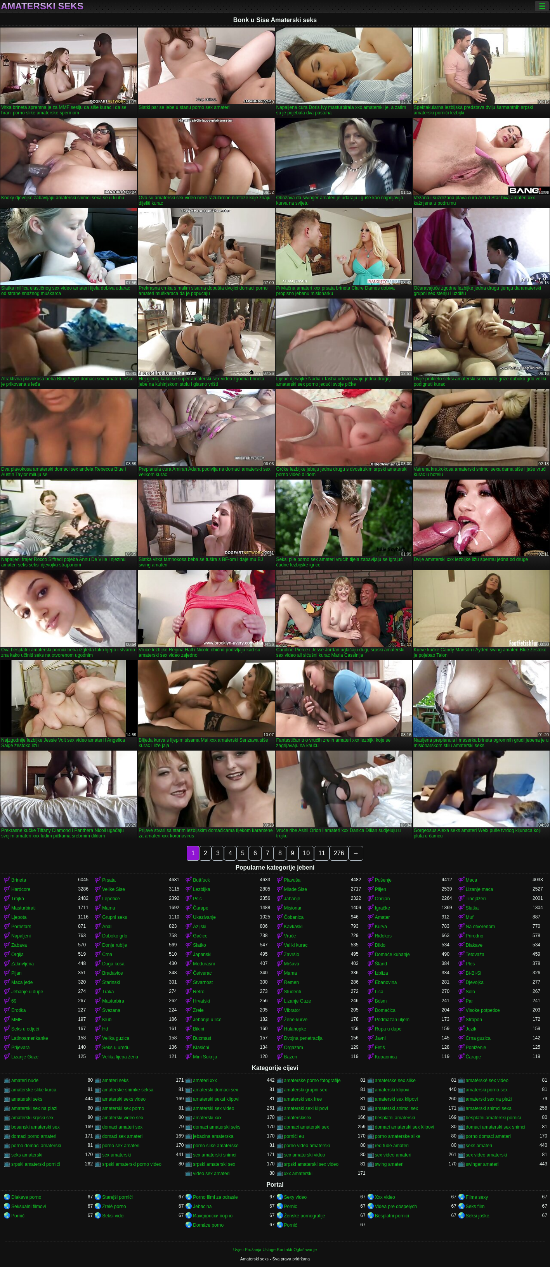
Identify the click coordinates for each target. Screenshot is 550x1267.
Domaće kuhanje (392, 954)
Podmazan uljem (392, 1019)
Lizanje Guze (297, 1001)
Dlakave (474, 945)
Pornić (290, 1225)
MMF (16, 1019)
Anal (106, 926)
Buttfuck (201, 880)
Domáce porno (208, 1225)
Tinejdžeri (476, 898)
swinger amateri (482, 1164)
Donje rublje (114, 945)
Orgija (17, 954)
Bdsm (381, 1001)
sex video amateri (393, 1155)
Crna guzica (478, 1038)
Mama (108, 908)
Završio (291, 954)
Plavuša (292, 880)
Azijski (199, 926)
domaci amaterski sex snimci (495, 1127)
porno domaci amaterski (36, 1145)
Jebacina (202, 1206)
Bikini (198, 1029)
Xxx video (385, 1197)
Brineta (18, 880)
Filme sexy (477, 1197)
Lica (379, 991)
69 (13, 1001)
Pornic (290, 1206)
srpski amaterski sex (214, 1164)
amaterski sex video (213, 1108)
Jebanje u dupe (27, 991)
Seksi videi (113, 1216)
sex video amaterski (486, 1155)
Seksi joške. (478, 1216)
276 (339, 853)
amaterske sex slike (395, 1080)
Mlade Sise (295, 889)
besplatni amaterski (395, 1117)
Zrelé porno (114, 1206)
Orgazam (293, 1047)
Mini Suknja (205, 1057)
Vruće (290, 936)
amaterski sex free (303, 1099)
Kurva (381, 926)
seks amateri (479, 1145)
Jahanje (292, 898)
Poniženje (476, 1047)
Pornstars (21, 926)
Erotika (18, 1010)
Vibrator (292, 1010)
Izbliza (381, 973)
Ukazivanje (204, 917)
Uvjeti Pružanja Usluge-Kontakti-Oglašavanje (275, 1249)
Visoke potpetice (483, 1010)
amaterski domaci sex (215, 1090)
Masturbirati (23, 908)
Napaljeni (21, 936)
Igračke (382, 908)
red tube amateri (392, 1145)
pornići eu (294, 1136)
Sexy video (295, 1197)
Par (469, 1001)
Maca (471, 880)
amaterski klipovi (392, 1090)
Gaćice (200, 936)
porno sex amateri (120, 1145)
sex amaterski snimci (214, 1155)
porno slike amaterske (215, 1145)
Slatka (472, 908)
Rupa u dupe (388, 1029)
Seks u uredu (116, 1047)
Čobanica (294, 917)
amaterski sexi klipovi (306, 1108)
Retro (198, 991)
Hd (105, 1029)
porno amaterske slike (397, 1136)
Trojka (17, 898)
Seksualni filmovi (28, 1206)
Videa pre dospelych (396, 1206)
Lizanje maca (479, 889)
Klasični (201, 1047)
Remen (291, 982)
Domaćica (385, 1010)
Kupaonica (386, 1057)
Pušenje (383, 880)
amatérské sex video (487, 1080)
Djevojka (475, 982)
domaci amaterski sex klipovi (404, 1127)
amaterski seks (26, 1099)
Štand (381, 964)
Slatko (199, 945)
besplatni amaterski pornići (493, 1117)
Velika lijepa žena (120, 1057)
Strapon (474, 1019)
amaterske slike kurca (33, 1090)
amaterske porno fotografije (312, 1080)
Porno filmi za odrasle (215, 1197)
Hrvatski (201, 1001)
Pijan (16, 973)
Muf (470, 917)
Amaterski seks (42, 6)
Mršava (291, 964)
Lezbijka (201, 889)
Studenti (292, 991)
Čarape (200, 908)
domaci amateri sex (122, 1127)
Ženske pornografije (304, 1216)
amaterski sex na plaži (489, 1099)
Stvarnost (203, 982)
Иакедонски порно (212, 1216)
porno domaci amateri (488, 1136)
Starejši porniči (117, 1197)
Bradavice (112, 973)
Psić (197, 898)
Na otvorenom (480, 926)
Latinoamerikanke (29, 1038)
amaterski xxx (207, 1117)
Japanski (202, 954)
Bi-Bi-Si (473, 973)
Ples (470, 964)
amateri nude (24, 1080)
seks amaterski (26, 1155)
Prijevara (20, 1047)
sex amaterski (116, 1155)
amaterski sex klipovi (396, 1099)
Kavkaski (293, 926)
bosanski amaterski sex (35, 1127)
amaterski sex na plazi (34, 1108)
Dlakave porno (26, 1197)
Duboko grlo (114, 936)
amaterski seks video (124, 1099)
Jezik (471, 1029)
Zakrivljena (22, 964)
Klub (106, 1019)
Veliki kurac (296, 945)
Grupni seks (114, 917)
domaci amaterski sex (306, 1127)
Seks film (475, 1206)
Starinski (111, 982)
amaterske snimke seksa (127, 1090)
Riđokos (383, 936)
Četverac (202, 973)
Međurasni (204, 964)
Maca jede (22, 982)
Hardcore (20, 889)
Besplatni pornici (392, 1216)
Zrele (198, 1010)
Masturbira (113, 1001)
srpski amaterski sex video (311, 1164)
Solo (470, 991)
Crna (107, 954)
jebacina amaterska (213, 1136)
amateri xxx (205, 1080)
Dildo (380, 945)
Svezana (111, 1010)
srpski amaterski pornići (35, 1164)
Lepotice (111, 898)
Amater (382, 917)
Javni (380, 1038)
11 (321, 853)
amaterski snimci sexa (489, 1108)
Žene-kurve (296, 1019)
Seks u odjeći (25, 1029)
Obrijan (382, 898)
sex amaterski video (304, 1155)
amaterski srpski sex (32, 1117)
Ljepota (18, 917)
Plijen (380, 889)
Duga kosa (113, 964)
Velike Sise (113, 889)
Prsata (109, 880)
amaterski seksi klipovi (216, 1099)
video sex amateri (211, 1173)
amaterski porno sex (487, 1090)
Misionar (293, 908)
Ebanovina (386, 982)
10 (306, 853)
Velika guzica (115, 1038)
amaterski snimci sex (396, 1108)
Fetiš (380, 1047)
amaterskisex (298, 1117)
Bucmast (202, 1038)
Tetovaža (475, 954)
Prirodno (474, 936)
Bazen (290, 1057)
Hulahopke (295, 1029)
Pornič (17, 1216)
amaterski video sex (122, 1117)
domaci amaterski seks (216, 1127)
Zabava (19, 945)
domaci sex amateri (122, 1136)
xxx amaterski (298, 1173)
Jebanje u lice (207, 1019)
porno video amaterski (307, 1145)
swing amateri (389, 1164)
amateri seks (115, 1080)
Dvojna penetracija (303, 1038)
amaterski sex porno (123, 1108)
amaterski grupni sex (305, 1090)
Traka (108, 991)
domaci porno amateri (33, 1136)
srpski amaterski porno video (131, 1164)
